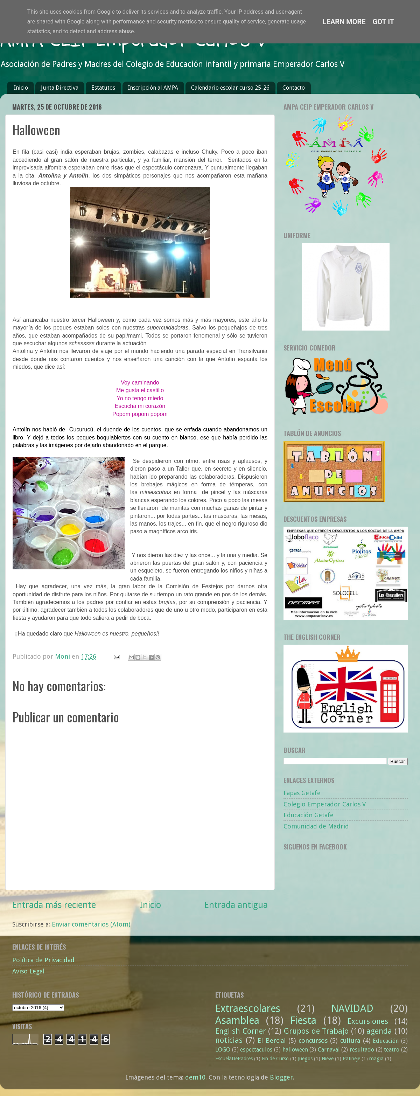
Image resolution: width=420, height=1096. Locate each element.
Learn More (344, 22)
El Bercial (272, 1040)
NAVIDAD (352, 1008)
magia (376, 1058)
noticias (229, 1040)
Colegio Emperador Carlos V (325, 804)
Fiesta (303, 1020)
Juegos (305, 1058)
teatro (391, 1049)
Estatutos (103, 87)
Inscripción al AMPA (153, 87)
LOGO (222, 1049)
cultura (350, 1040)
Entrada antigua (236, 905)
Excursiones (368, 1021)
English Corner (240, 1031)
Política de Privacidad (43, 960)
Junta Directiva (59, 87)
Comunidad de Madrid (316, 826)
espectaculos (256, 1049)
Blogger (281, 1077)
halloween (295, 1049)
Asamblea (237, 1020)
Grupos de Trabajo (316, 1031)
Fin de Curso (275, 1058)
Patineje (351, 1058)
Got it (383, 22)
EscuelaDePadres (234, 1058)
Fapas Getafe (302, 793)
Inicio (21, 87)
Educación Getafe (309, 815)
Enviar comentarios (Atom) (91, 924)
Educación (386, 1041)
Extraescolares (247, 1008)
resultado (362, 1049)
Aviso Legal (28, 971)
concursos (313, 1040)
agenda (379, 1031)
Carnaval (329, 1049)
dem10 (195, 1077)
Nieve (328, 1058)
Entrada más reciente (54, 905)
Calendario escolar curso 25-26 (230, 87)
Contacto (293, 87)
